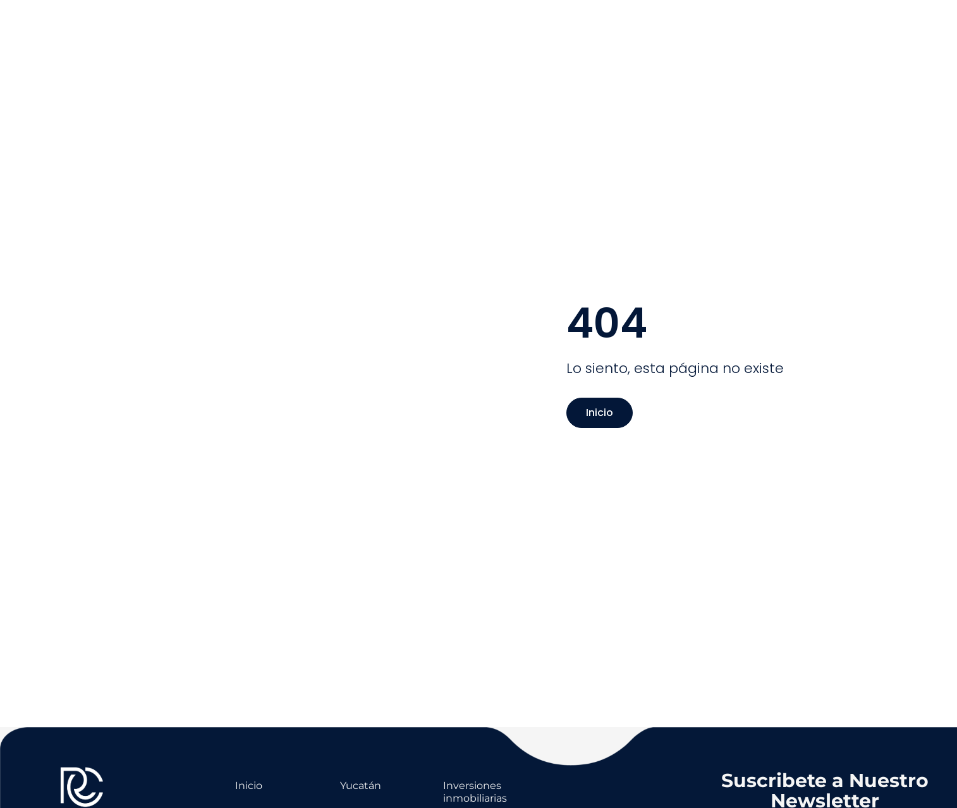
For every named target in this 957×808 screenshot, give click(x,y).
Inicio (599, 412)
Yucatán (360, 786)
